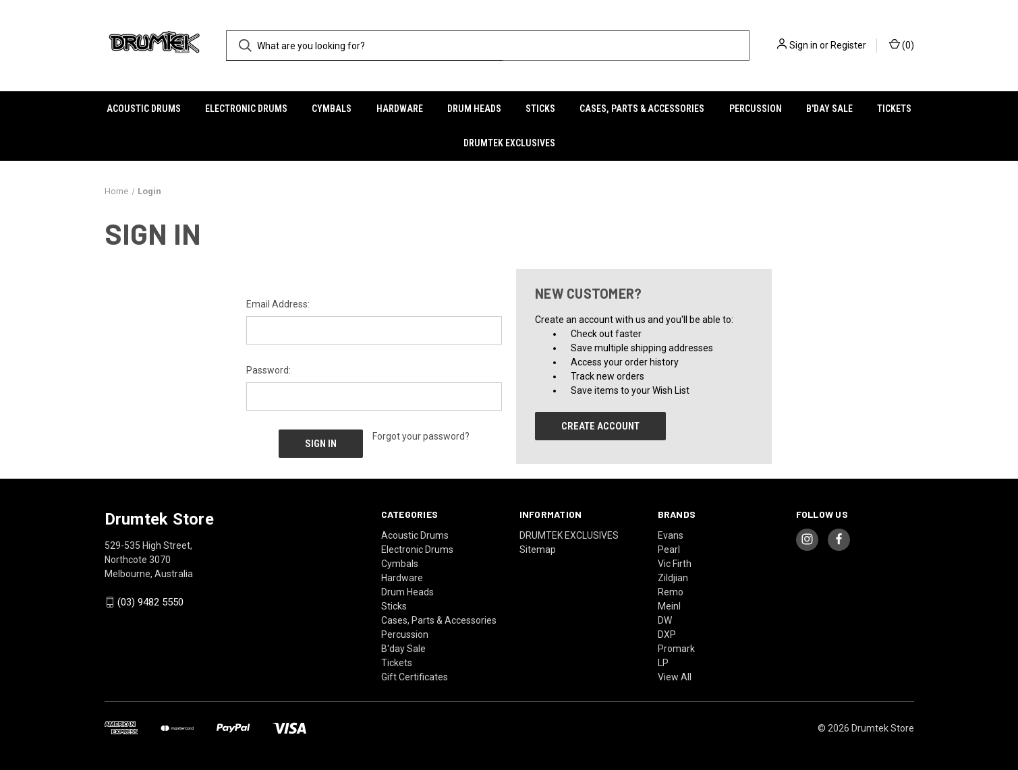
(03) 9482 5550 (150, 602)
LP (663, 662)
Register (848, 45)
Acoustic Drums (144, 108)
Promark (676, 648)
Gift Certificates (414, 676)
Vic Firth (674, 563)
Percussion (755, 108)
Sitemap (537, 548)
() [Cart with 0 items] (901, 44)
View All (674, 676)
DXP (667, 633)
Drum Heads (474, 108)
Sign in (803, 45)
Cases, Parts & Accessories (641, 108)
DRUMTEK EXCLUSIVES (509, 143)
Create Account (600, 426)
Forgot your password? (421, 436)
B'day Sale (829, 108)
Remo (670, 591)
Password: (268, 370)
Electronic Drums (246, 108)
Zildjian (673, 577)
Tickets (894, 108)
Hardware (399, 108)
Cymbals (331, 108)
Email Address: (278, 304)
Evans (670, 534)
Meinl (669, 605)
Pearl (669, 548)
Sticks (540, 108)
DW (665, 619)
